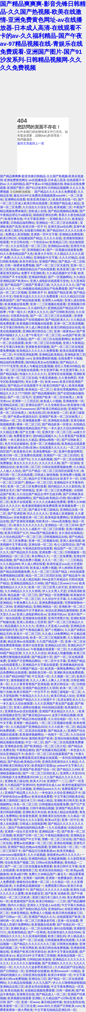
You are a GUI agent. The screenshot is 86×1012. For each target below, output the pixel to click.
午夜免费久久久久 (25, 602)
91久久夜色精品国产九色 (16, 253)
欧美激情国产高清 (22, 901)
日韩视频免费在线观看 (60, 940)
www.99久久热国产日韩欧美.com (59, 1006)
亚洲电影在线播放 (37, 971)
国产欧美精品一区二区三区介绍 (45, 746)
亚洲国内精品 (23, 606)
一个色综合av (39, 242)
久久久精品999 (10, 564)
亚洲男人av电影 (52, 300)
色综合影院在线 (74, 1002)
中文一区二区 (34, 742)
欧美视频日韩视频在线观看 (34, 323)
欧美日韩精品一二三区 (51, 901)
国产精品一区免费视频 (54, 595)
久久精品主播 (9, 432)
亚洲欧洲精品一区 (45, 606)
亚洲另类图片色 (58, 618)
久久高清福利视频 (34, 936)
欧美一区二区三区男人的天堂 (47, 587)
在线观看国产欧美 (69, 916)
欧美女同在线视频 (37, 986)
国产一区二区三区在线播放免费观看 (28, 866)
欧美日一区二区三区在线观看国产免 (49, 754)
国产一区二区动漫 (31, 940)
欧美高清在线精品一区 (54, 870)
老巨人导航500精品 (67, 366)
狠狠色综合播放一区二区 (33, 882)
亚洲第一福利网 (33, 878)
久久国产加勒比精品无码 (30, 909)
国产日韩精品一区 (12, 971)
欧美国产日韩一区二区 (28, 835)
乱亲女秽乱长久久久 (71, 699)
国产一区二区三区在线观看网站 (49, 339)
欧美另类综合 (28, 261)
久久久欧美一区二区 (61, 726)
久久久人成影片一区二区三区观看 (41, 529)
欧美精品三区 (58, 242)
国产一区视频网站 (60, 277)
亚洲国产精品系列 (67, 808)
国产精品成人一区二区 (51, 994)
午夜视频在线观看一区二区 (48, 649)
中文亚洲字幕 (49, 370)
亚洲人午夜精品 (73, 343)
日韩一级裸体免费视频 (19, 265)
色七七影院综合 (64, 544)
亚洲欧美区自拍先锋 (52, 816)
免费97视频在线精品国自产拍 (27, 428)
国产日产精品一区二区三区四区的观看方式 (51, 471)
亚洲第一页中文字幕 (44, 234)
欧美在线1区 (37, 412)
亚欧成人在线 (37, 211)
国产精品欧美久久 (57, 319)
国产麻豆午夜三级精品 (43, 509)
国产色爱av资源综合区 (23, 416)
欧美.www (51, 381)
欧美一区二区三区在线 (22, 378)
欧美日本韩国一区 (60, 975)
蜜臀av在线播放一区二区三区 (33, 843)
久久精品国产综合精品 (69, 967)
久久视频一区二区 (63, 676)
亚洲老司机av (57, 614)
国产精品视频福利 (44, 393)
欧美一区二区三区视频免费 (48, 637)
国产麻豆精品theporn (36, 715)
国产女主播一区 (29, 432)
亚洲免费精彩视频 (45, 358)
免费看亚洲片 (22, 436)
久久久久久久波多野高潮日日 (33, 967)
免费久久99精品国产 (42, 874)
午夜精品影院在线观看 (37, 548)
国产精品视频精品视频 (63, 211)
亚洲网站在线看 (15, 199)
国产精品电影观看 (28, 300)
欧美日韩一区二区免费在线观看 (21, 455)
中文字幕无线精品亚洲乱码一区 (55, 1010)
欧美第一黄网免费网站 (60, 668)
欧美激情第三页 (27, 870)
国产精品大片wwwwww (20, 409)
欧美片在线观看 (21, 502)
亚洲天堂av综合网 (60, 226)
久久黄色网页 (67, 378)
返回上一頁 (36, 143)
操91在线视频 (63, 928)
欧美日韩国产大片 (16, 533)
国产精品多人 (57, 730)
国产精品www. (17, 308)
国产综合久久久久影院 (28, 820)
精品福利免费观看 (12, 362)
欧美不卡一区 (69, 478)
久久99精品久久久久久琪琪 (23, 591)
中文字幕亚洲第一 (36, 219)
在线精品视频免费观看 (40, 990)
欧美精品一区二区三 (38, 389)
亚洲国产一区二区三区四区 (61, 455)
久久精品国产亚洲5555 (20, 785)
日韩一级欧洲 (65, 990)
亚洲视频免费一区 (34, 420)
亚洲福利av (55, 909)
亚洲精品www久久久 (46, 789)
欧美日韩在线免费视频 (54, 948)
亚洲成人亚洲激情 (61, 513)
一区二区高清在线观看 (31, 730)
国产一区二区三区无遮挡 (52, 265)
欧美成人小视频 (50, 401)
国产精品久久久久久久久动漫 (49, 889)
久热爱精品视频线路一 (28, 885)
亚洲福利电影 (37, 277)
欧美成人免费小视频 (43, 568)
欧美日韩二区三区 (28, 467)
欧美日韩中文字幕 (66, 866)
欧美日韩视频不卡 (16, 889)
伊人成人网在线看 (37, 327)
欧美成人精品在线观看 (63, 812)
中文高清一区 (41, 676)
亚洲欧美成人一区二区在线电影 (31, 928)
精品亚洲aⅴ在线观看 (21, 641)
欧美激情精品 (17, 932)
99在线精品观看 (52, 707)
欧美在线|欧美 (14, 990)
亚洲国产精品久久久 (41, 916)
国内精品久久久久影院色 (64, 486)
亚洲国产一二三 (57, 781)
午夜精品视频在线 (57, 835)
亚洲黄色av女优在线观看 (21, 711)
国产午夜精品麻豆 (31, 630)
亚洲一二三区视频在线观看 (48, 304)
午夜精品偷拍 (25, 750)
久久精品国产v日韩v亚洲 (59, 998)
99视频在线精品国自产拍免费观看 (44, 288)
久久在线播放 (19, 808)
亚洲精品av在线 (58, 246)
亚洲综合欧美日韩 (16, 568)
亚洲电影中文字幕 (46, 257)
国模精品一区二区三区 (15, 556)
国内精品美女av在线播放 (41, 362)
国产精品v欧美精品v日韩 (49, 498)
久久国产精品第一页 (49, 641)
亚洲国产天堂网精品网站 (24, 661)
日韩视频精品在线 (55, 537)
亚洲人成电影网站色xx (31, 614)
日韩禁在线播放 (67, 944)
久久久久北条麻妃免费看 (49, 502)
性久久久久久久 (37, 513)
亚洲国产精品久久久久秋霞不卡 (35, 699)
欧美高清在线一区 (64, 199)
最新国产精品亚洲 (60, 292)
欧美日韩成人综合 (63, 695)
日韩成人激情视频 (46, 474)
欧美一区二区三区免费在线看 (27, 486)
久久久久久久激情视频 (25, 963)
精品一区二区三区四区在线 (43, 575)
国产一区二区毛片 (19, 397)
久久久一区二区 (52, 560)
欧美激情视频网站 (31, 734)
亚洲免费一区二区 (51, 552)
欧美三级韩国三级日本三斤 (18, 800)
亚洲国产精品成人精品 (65, 203)
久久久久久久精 (49, 463)
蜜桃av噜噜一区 (49, 440)
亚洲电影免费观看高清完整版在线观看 (32, 758)
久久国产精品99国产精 (15, 676)
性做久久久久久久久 (32, 374)
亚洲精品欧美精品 (51, 354)
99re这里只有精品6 (54, 579)
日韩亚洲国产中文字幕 (25, 839)
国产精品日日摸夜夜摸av (38, 851)
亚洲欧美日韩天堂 (66, 800)
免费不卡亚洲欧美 (33, 273)
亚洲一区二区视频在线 (45, 443)
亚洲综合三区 (37, 979)
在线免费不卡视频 (70, 358)
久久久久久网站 (21, 257)
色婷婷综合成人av (48, 785)
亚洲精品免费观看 (71, 234)
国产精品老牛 (72, 575)
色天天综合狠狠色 (16, 443)
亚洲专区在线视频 (60, 374)
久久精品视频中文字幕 (61, 273)
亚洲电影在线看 (58, 420)
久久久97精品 (68, 257)
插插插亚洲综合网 (45, 215)
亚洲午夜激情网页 (70, 451)
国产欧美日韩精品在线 (52, 409)
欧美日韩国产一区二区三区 (22, 599)
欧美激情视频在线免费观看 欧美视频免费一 (51, 505)
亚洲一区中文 (70, 820)
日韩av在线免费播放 (49, 862)
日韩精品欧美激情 (39, 959)
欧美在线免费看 (42, 796)
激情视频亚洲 (19, 680)
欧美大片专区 (44, 253)
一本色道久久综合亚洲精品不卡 (60, 792)
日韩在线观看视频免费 (57, 467)
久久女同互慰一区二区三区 (28, 246)
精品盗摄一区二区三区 (22, 595)
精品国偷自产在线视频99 (27, 319)
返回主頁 (23, 143)
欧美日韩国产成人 (55, 385)
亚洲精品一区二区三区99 (61, 525)
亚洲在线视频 (63, 843)
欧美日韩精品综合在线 (66, 327)
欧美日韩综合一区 (63, 684)
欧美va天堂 (52, 820)
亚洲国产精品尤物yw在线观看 (27, 847)
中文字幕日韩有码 (12, 327)
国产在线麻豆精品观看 (51, 750)
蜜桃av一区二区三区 (39, 482)
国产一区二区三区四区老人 (40, 773)
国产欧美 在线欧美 (57, 893)
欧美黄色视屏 (28, 816)
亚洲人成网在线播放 (27, 707)
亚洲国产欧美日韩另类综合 (28, 951)
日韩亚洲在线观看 (34, 975)
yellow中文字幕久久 (70, 765)
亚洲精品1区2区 (55, 645)
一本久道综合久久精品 (22, 440)
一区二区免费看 (61, 556)
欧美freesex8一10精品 (65, 971)
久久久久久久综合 (35, 653)
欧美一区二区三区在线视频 (43, 343)
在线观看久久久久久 (52, 447)
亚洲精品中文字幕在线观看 (40, 664)
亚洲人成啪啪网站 (19, 498)
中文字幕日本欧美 (12, 347)
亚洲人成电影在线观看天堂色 (49, 281)
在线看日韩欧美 (34, 230)
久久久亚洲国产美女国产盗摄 (53, 703)
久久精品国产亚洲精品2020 (29, 726)
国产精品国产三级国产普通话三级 (27, 284)
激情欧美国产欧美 (41, 738)
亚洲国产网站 (48, 261)
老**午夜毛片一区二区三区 (43, 335)
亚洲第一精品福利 (25, 723)
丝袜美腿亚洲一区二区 (28, 517)
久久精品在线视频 (19, 982)
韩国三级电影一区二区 (66, 692)
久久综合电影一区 (60, 719)
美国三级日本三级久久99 (48, 897)
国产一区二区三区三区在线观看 (51, 315)
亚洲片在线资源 (32, 645)
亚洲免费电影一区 (45, 451)
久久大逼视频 (36, 854)
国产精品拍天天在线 (24, 552)
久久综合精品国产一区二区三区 (21, 537)
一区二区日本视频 (19, 789)
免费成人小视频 (40, 913)
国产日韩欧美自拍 (62, 312)
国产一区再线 (37, 932)
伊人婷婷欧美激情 (70, 568)
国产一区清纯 (70, 463)
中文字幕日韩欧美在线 (69, 796)
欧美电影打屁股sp (43, 765)
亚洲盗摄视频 (57, 858)
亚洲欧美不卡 (37, 292)
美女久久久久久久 (25, 463)
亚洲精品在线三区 (12, 986)
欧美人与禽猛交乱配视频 (36, 366)
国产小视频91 (54, 630)
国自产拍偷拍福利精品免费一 (27, 827)
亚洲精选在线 (13, 746)
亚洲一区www (30, 1002)
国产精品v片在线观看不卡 (25, 385)
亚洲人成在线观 (70, 540)
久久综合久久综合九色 (37, 207)
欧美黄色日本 (22, 451)
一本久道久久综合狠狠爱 (16, 703)
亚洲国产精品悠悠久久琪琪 (40, 688)
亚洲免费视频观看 (51, 602)
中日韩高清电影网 (25, 354)
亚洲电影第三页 (74, 354)
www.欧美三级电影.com (15, 358)
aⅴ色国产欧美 (71, 335)
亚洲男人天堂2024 (72, 773)
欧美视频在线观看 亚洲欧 (24, 998)
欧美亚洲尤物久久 (39, 199)
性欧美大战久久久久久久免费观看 (36, 296)
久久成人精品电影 (28, 579)
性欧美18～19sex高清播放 (53, 521)
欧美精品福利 (9, 769)
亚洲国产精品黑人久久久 (21, 792)
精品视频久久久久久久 (19, 626)
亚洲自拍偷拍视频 (66, 738)
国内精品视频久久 (45, 436)
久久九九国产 (42, 982)
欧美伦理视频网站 (66, 389)
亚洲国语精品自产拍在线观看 (36, 269)
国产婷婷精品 (25, 490)
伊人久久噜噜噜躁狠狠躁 (69, 982)
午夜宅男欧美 (28, 948)
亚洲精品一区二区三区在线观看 (57, 222)
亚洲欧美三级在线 (16, 781)
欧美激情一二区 (57, 412)
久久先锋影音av (55, 405)
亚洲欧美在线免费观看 (69, 672)
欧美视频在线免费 (16, 304)
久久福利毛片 (37, 308)
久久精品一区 (60, 882)
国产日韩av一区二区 (13, 916)
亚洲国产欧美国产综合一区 (37, 769)
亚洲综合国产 (34, 405)
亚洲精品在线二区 (12, 405)
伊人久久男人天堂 (54, 591)
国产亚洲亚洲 (16, 513)
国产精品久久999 (68, 769)
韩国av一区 (18, 250)
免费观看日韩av (55, 885)
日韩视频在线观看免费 (54, 804)
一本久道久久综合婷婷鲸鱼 (66, 428)
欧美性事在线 (13, 219)
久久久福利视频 (42, 459)
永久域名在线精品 (71, 533)
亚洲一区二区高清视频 (69, 323)
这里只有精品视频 (64, 715)
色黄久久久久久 (38, 312)
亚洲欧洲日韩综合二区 (37, 331)
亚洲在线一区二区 (40, 544)
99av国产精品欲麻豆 (43, 533)
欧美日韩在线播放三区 (67, 913)
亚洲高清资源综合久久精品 (60, 761)
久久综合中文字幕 (54, 599)
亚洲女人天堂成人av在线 (52, 626)
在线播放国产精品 (30, 238)
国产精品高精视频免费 (15, 571)
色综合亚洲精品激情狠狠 (61, 610)
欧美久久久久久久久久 (28, 525)
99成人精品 (45, 800)
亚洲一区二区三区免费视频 (54, 490)
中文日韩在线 (19, 242)
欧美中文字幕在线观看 (63, 951)
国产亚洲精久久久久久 (57, 963)
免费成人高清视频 (17, 234)
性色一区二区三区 (25, 804)
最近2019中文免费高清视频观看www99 (40, 195)
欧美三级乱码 (14, 230)
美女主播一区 (34, 381)
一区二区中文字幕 (54, 661)
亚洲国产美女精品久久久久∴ (58, 711)
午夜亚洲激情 (48, 378)
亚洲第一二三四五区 (25, 401)
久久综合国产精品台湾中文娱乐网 (39, 494)
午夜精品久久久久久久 (34, 695)
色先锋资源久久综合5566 (63, 932)
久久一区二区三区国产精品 (49, 571)
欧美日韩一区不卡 (34, 226)
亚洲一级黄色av (64, 331)
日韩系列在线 (19, 315)
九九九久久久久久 (63, 284)
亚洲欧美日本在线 (34, 812)
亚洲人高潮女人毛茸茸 (31, 622)
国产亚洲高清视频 (22, 521)
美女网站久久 (40, 556)
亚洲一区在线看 (68, 920)
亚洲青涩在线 (25, 994)
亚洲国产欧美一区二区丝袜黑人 (54, 397)
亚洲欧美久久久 (60, 219)
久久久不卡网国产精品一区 (25, 668)
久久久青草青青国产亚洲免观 (30, 684)
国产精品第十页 (41, 657)
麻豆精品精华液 (51, 1002)
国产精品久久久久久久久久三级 (34, 944)
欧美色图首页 (34, 893)
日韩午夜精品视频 (42, 808)
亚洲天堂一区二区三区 (57, 432)
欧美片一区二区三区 (27, 633)
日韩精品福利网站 (22, 222)
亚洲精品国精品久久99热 (27, 583)
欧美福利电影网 (15, 959)
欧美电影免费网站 (57, 517)
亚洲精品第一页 (49, 831)
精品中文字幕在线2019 (43, 478)
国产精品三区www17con (61, 583)
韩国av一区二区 (10, 420)
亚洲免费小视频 (70, 474)
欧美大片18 (37, 781)
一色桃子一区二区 (57, 734)
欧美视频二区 (63, 207)
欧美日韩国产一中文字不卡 (31, 692)
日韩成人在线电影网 (32, 823)
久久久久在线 (52, 238)
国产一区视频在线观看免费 (64, 250)
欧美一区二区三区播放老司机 (36, 920)
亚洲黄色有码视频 (37, 347)
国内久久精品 (16, 905)
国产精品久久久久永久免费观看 (55, 191)
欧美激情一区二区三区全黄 (18, 1006)
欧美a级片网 (19, 874)
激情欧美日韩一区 (40, 672)
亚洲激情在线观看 (34, 618)
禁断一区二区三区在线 (57, 839)
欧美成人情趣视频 (60, 653)
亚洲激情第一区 (73, 401)
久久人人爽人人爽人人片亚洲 (49, 680)
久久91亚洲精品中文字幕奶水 (24, 610)
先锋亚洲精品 (19, 913)
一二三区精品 (73, 560)
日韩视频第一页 (74, 552)
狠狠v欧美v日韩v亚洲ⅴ (23, 447)
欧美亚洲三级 (66, 269)
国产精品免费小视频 (27, 560)
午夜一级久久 (17, 312)
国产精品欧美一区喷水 (57, 424)
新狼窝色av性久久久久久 (63, 854)
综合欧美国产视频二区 (19, 862)
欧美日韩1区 (8, 238)
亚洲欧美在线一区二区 (63, 847)
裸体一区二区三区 (28, 424)
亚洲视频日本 (36, 250)
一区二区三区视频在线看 (55, 723)
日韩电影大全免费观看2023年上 (21, 777)
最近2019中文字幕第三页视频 (36, 955)
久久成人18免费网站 (55, 633)
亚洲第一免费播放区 (59, 878)
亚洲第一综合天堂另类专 (21, 831)
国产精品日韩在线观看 (31, 719)
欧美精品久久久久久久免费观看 (37, 350)
